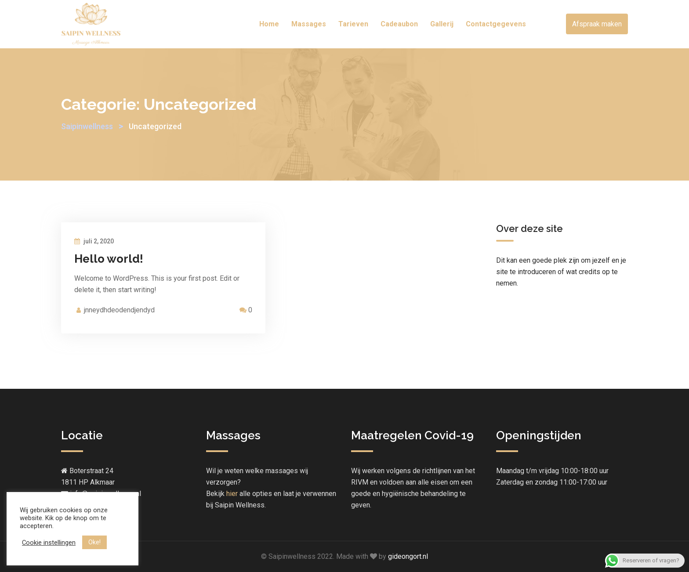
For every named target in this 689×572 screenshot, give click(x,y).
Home (269, 24)
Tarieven (353, 24)
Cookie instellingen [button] (49, 543)
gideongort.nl (408, 556)
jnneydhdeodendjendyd (119, 310)
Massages (308, 24)
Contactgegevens (496, 24)
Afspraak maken (597, 24)
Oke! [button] (94, 542)
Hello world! (108, 258)
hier (232, 493)
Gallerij (441, 24)
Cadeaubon (399, 24)
